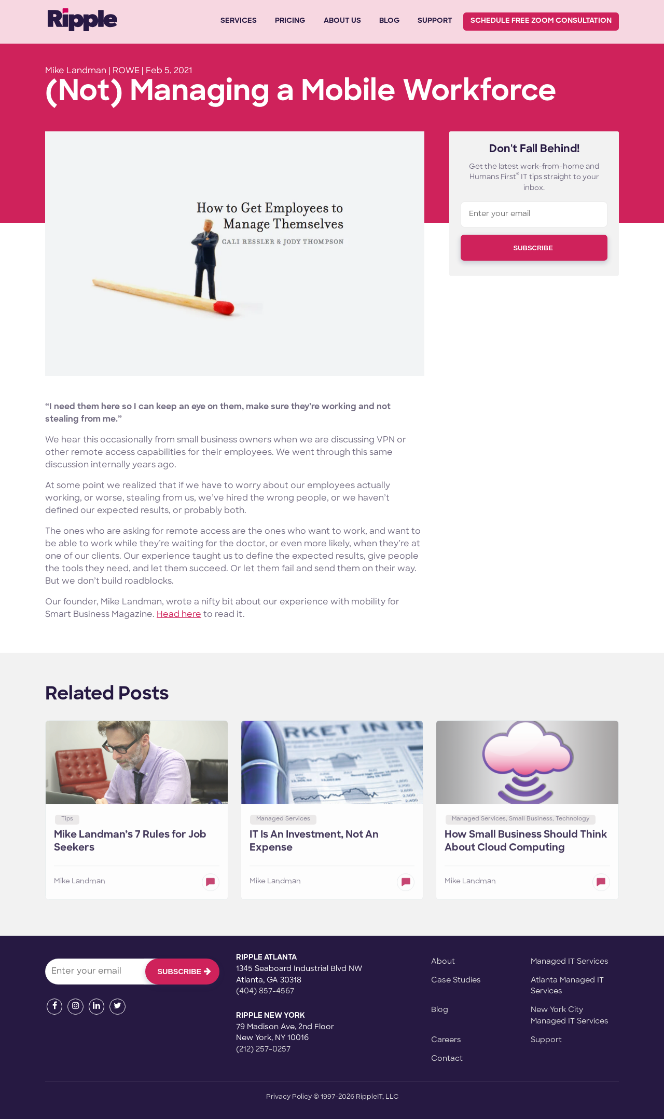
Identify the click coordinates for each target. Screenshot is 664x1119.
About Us (342, 21)
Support (435, 21)
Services (238, 21)
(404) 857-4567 (265, 991)
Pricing (290, 21)
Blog (389, 21)
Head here (179, 615)
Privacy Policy (289, 1097)
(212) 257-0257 (263, 1050)
